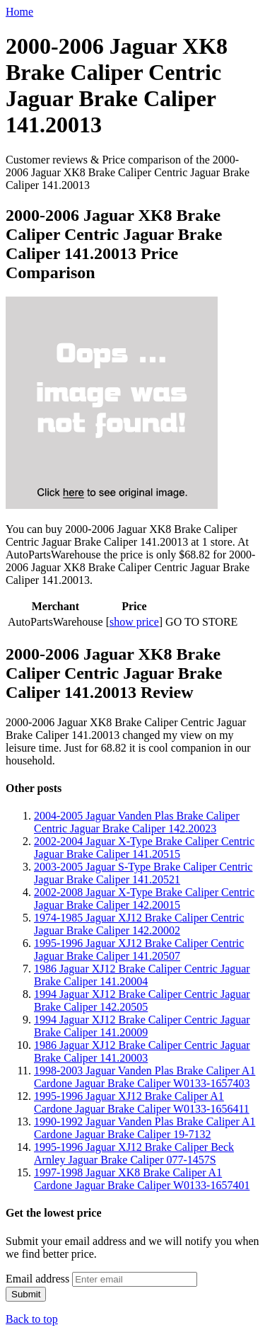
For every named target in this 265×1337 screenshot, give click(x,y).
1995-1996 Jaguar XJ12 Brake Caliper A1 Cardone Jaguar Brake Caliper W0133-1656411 (141, 1102)
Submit (25, 1294)
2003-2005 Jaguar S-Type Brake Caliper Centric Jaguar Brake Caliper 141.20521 (143, 873)
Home (19, 12)
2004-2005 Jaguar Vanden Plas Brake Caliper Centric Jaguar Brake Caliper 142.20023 (137, 822)
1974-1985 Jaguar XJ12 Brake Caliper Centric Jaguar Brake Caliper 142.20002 (139, 924)
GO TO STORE (201, 622)
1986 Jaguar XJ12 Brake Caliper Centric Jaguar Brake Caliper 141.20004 (142, 975)
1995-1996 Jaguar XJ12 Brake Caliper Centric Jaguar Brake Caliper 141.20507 (139, 949)
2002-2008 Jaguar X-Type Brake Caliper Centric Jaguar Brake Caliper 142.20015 (144, 898)
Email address (37, 1279)
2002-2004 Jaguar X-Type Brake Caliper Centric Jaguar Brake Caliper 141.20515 (144, 847)
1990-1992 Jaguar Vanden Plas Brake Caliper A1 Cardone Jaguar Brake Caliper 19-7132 (144, 1127)
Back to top (32, 1319)
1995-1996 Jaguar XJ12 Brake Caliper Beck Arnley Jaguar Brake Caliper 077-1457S (134, 1153)
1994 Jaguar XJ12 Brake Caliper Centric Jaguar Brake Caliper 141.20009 (142, 1026)
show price (134, 622)
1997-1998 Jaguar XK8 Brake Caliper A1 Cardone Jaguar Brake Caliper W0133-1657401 (141, 1178)
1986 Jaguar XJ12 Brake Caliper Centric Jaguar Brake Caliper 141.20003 (142, 1051)
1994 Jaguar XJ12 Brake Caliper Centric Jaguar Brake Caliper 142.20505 (142, 1000)
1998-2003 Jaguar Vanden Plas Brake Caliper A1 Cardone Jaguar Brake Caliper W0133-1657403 (144, 1077)
